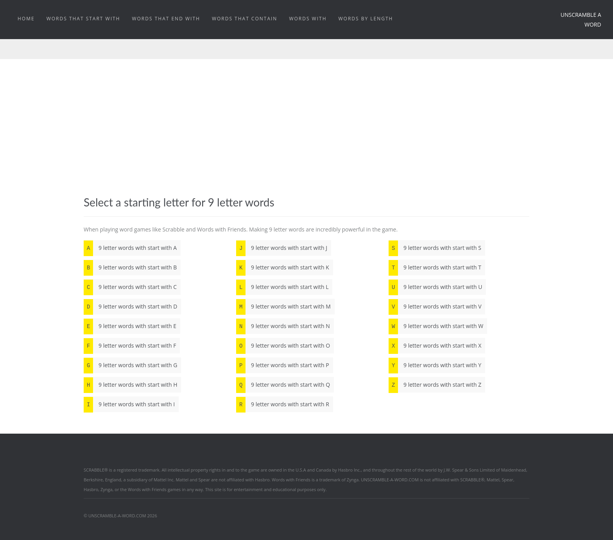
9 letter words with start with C (130, 287)
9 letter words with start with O (283, 345)
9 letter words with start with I (129, 404)
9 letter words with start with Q (283, 385)
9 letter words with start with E (130, 326)
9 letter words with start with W (436, 326)
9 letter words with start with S (435, 248)
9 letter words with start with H (130, 385)
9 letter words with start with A (130, 248)
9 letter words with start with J (281, 248)
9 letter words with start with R (282, 404)
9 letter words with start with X (435, 345)
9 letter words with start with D (130, 306)
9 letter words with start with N (283, 326)
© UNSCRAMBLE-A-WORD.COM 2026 (120, 515)
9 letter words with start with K (282, 267)
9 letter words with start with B (130, 267)
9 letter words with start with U (435, 287)
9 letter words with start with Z (435, 385)
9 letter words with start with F (130, 345)
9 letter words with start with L (282, 287)
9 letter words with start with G (130, 365)
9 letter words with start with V (435, 306)
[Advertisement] (306, 117)
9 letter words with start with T (435, 267)
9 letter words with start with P (282, 365)
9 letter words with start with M (283, 306)
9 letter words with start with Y (435, 365)
